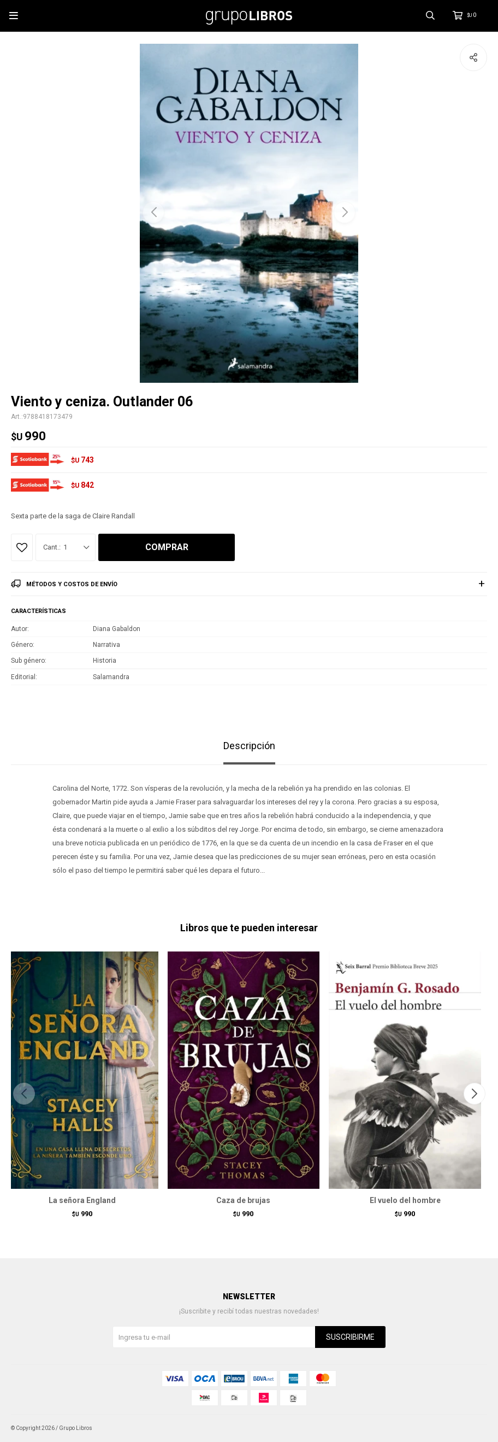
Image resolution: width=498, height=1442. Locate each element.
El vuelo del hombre (405, 1200)
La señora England (82, 1200)
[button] (344, 212)
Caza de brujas (243, 1200)
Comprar (166, 547)
